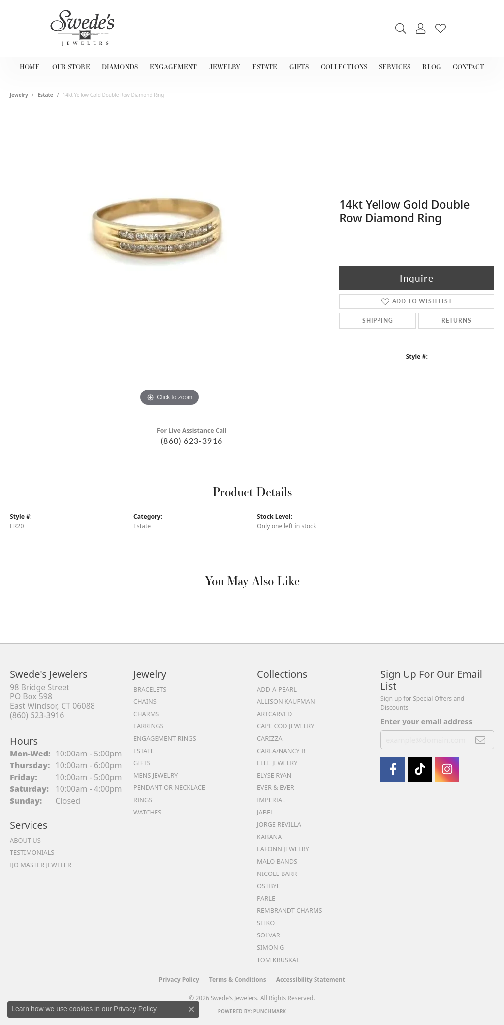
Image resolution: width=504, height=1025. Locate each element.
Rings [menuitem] (142, 799)
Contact (465, 66)
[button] (400, 28)
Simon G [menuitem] (270, 947)
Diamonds (120, 66)
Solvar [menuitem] (268, 935)
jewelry (19, 94)
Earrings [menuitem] (148, 726)
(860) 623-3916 (191, 440)
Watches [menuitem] (147, 812)
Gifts (298, 66)
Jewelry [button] (228, 66)
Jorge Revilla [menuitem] (279, 824)
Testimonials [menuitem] (32, 852)
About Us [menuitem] (25, 840)
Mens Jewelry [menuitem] (155, 775)
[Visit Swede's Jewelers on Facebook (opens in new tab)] (392, 769)
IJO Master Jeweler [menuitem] (40, 864)
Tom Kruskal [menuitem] (278, 959)
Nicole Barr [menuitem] (277, 873)
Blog (430, 66)
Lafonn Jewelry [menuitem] (283, 848)
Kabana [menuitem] (269, 836)
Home (32, 66)
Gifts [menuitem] (141, 762)
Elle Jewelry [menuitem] (277, 762)
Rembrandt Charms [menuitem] (289, 910)
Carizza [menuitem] (269, 738)
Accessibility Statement (310, 979)
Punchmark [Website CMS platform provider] (269, 1011)
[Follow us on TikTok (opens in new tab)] (420, 769)
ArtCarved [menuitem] (274, 713)
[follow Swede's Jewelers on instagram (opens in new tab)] (447, 769)
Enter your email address (426, 721)
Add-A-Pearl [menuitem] (277, 689)
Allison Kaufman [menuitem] (286, 701)
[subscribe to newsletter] (481, 740)
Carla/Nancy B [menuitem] (281, 750)
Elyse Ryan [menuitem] (274, 775)
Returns (456, 320)
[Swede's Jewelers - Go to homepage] (85, 28)
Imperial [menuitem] (271, 799)
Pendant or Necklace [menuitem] (169, 787)
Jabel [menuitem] (265, 812)
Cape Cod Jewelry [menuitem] (285, 726)
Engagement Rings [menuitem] (164, 738)
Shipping (377, 320)
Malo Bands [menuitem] (277, 861)
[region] (169, 261)
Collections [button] (343, 66)
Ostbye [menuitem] (268, 885)
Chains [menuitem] (145, 701)
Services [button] (395, 66)
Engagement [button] (175, 66)
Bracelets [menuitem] (149, 689)
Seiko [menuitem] (266, 922)
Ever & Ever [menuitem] (275, 787)
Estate (45, 94)
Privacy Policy (179, 979)
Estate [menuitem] (143, 750)
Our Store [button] (71, 66)
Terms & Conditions (237, 979)
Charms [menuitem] (146, 713)
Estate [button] (266, 66)
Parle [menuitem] (266, 898)
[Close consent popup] (191, 1009)
